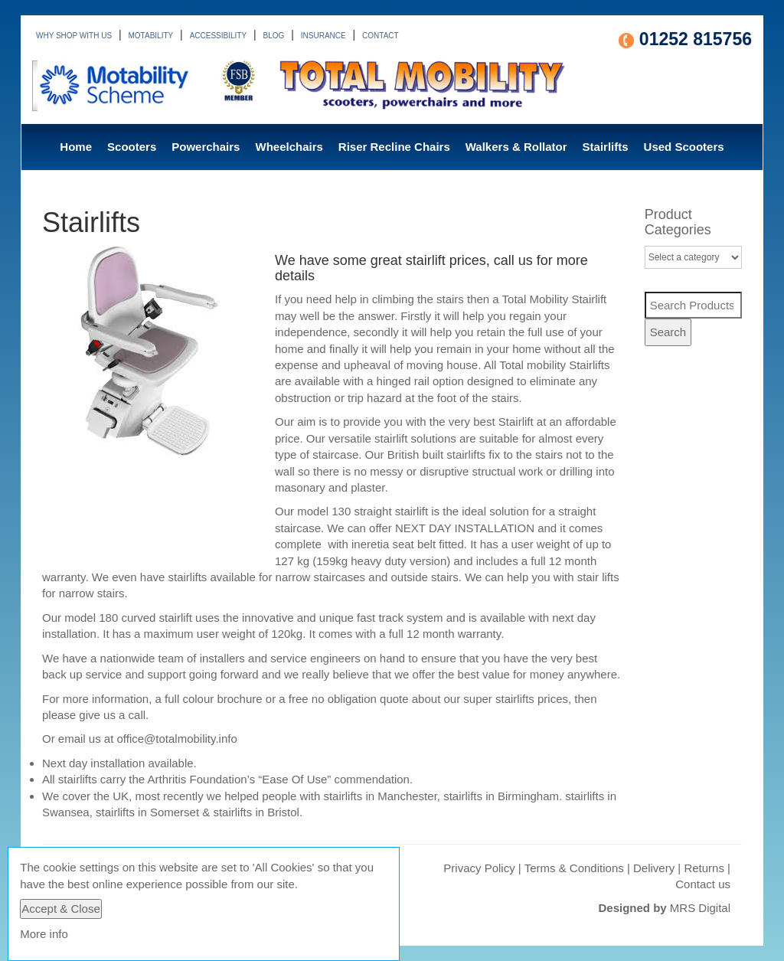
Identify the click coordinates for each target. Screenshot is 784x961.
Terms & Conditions (574, 867)
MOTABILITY (151, 35)
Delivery (654, 867)
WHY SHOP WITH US (74, 35)
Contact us (702, 884)
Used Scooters (684, 146)
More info (44, 933)
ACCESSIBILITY (218, 35)
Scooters (131, 146)
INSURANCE (323, 35)
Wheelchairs (288, 146)
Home (76, 146)
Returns (704, 867)
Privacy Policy (478, 867)
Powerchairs (206, 146)
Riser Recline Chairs (394, 146)
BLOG (274, 35)
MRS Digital (700, 907)
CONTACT (380, 35)
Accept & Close (60, 908)
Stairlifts (606, 146)
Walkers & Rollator (516, 146)
